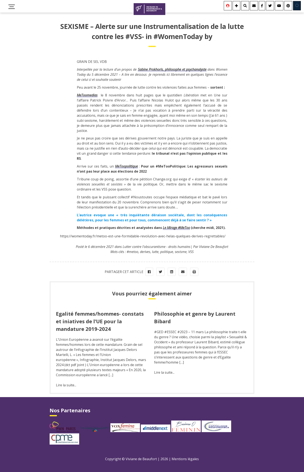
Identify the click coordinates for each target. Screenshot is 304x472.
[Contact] (254, 5)
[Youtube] (279, 5)
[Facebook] (262, 5)
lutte (155, 251)
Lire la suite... (66, 385)
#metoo (132, 251)
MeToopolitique (126, 166)
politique (166, 251)
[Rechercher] (245, 5)
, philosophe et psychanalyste (172, 69)
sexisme (181, 251)
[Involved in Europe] (297, 5)
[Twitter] (270, 5)
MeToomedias (87, 95)
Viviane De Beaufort (213, 246)
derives (145, 251)
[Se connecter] (228, 5)
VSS (191, 251)
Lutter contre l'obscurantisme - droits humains (156, 246)
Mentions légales (185, 459)
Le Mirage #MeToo (176, 227)
